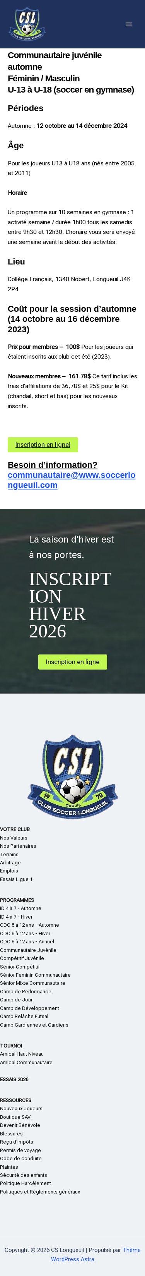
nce (47, 991)
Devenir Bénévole (20, 1125)
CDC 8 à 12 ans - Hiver (25, 933)
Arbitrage (10, 863)
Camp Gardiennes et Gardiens (34, 1025)
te (13, 1167)
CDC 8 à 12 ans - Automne (29, 925)
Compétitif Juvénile (22, 958)
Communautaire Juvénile (28, 950)
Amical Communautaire (26, 1062)
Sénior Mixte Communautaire (32, 983)
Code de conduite (21, 1158)
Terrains (9, 854)
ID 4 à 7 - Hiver (16, 917)
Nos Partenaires (18, 846)
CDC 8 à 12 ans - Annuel (27, 942)
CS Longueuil (82, 24)
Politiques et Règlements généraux (40, 1192)
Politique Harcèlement (25, 1183)
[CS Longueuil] (27, 24)
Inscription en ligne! (42, 444)
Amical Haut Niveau (22, 1054)
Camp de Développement (29, 1008)
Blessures (11, 1134)
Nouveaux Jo (15, 1108)
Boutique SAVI (16, 1117)
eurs (37, 1108)
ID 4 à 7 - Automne (20, 908)
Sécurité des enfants (23, 1175)
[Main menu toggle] (129, 24)
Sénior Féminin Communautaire (35, 975)
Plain (5, 1167)
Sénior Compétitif (19, 967)
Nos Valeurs (13, 838)
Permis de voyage (20, 1150)
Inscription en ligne (72, 662)
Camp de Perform (20, 991)
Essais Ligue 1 (16, 879)
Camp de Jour (16, 1000)
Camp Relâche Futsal (24, 1016)
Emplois (9, 871)
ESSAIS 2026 (14, 1079)
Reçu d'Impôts (16, 1142)
